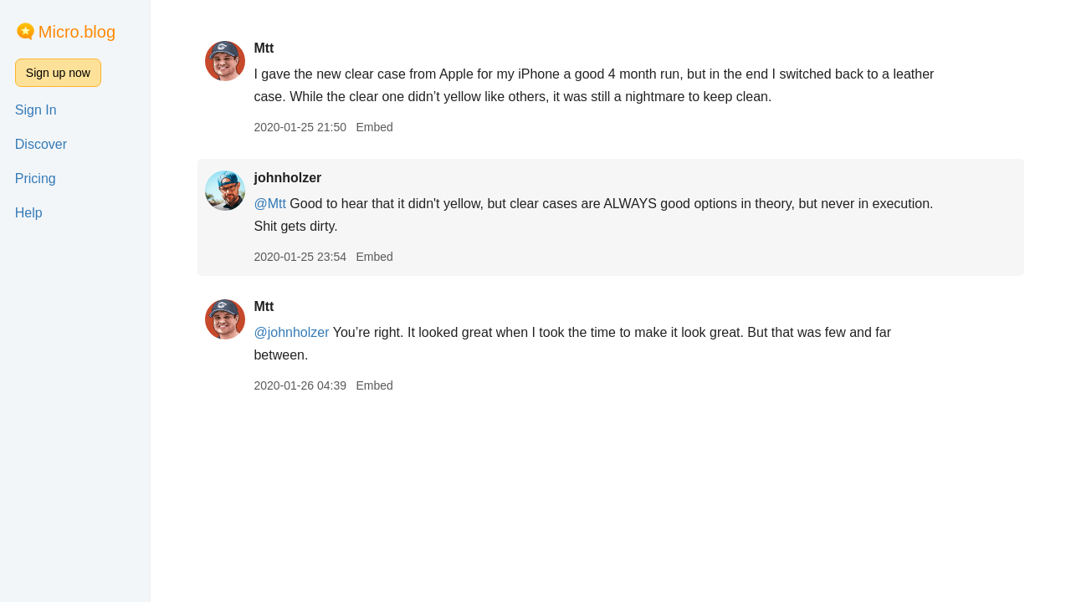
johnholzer (287, 178)
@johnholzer (291, 332)
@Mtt (269, 203)
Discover (41, 144)
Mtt (264, 48)
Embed (374, 127)
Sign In (36, 110)
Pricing (35, 178)
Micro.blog (76, 32)
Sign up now (58, 72)
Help (29, 213)
